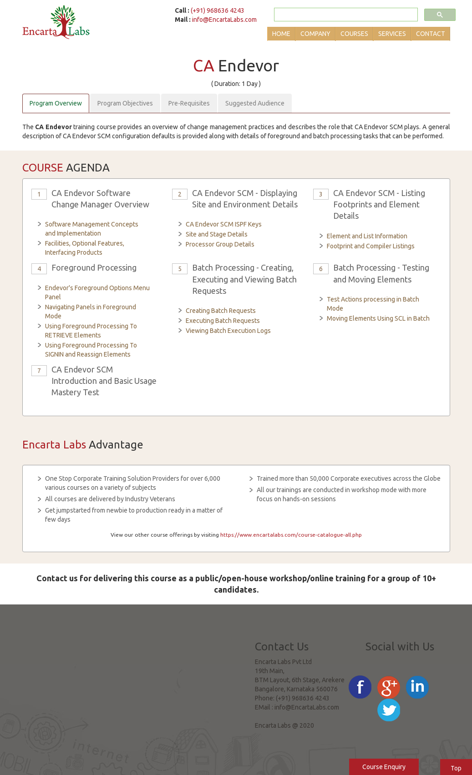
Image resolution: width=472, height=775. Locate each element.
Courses (354, 33)
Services (392, 33)
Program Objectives (125, 103)
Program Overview (56, 103)
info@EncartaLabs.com (224, 19)
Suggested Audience (254, 103)
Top (456, 768)
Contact (430, 33)
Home (281, 33)
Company (315, 33)
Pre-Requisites (189, 103)
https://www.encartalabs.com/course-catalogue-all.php (291, 535)
